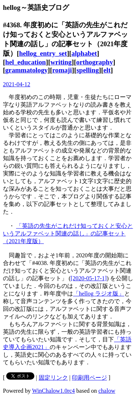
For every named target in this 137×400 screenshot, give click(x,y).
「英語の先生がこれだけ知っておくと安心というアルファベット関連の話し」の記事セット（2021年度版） (68, 233)
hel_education (25, 62)
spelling (87, 70)
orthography (94, 62)
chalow (106, 391)
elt (107, 70)
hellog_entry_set (43, 53)
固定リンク (53, 378)
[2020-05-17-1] (89, 278)
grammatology (26, 70)
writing (61, 62)
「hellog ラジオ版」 (98, 293)
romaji (62, 70)
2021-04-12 (16, 84)
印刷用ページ (89, 378)
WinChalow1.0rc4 (53, 391)
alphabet (84, 53)
